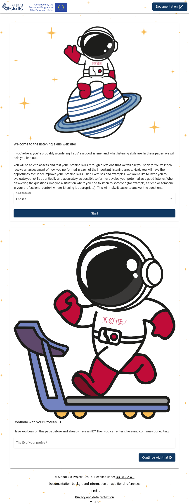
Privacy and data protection (94, 497)
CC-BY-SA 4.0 (125, 477)
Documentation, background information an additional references (94, 483)
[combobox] (94, 199)
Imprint (95, 490)
